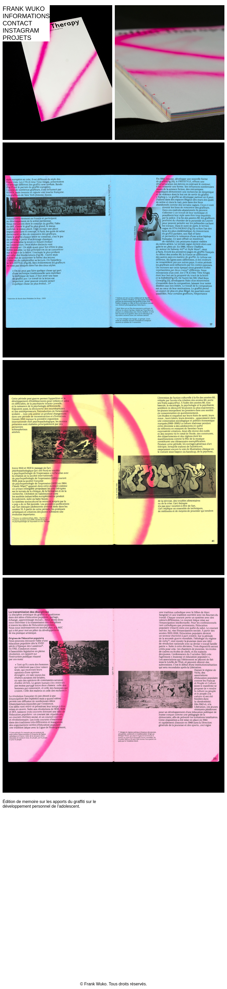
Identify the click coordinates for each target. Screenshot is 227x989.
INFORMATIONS (26, 15)
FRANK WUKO (24, 8)
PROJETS (17, 37)
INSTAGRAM (21, 30)
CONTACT (17, 23)
